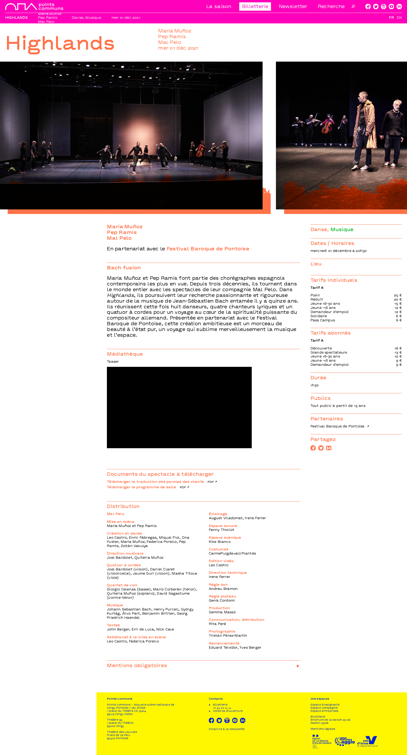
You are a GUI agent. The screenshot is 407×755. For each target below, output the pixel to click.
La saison (218, 7)
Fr (391, 17)
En (399, 17)
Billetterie (255, 7)
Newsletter (293, 7)
